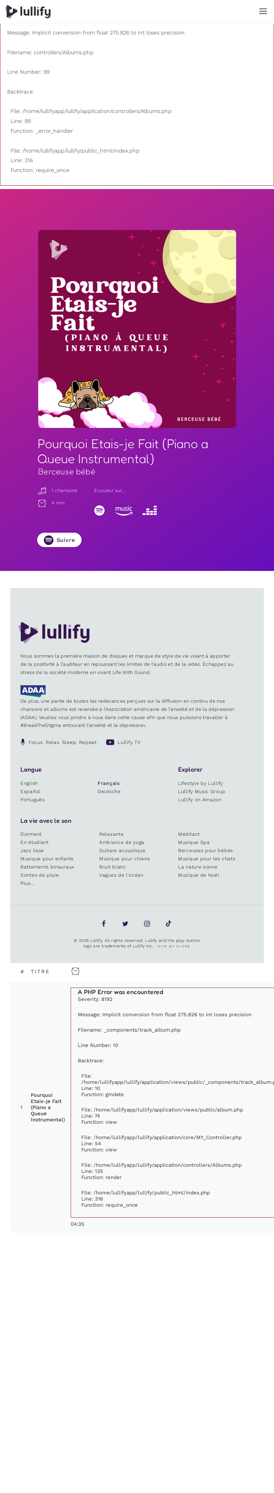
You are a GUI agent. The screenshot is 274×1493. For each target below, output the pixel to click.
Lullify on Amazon (200, 799)
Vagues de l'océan (121, 875)
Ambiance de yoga (121, 842)
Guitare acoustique (122, 850)
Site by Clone (174, 946)
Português (32, 799)
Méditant (189, 834)
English (29, 783)
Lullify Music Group (201, 791)
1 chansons (57, 490)
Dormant (31, 834)
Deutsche (109, 791)
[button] (263, 11)
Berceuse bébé (67, 471)
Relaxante (111, 834)
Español (30, 791)
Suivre (66, 540)
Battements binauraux (47, 867)
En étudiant (34, 842)
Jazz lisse (32, 850)
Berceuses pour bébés (205, 850)
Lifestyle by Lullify (200, 783)
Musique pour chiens (124, 858)
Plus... (27, 883)
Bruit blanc (112, 867)
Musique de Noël (198, 875)
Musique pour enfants (47, 858)
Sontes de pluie (39, 875)
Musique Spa (194, 842)
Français (109, 783)
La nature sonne (198, 867)
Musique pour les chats (206, 858)
